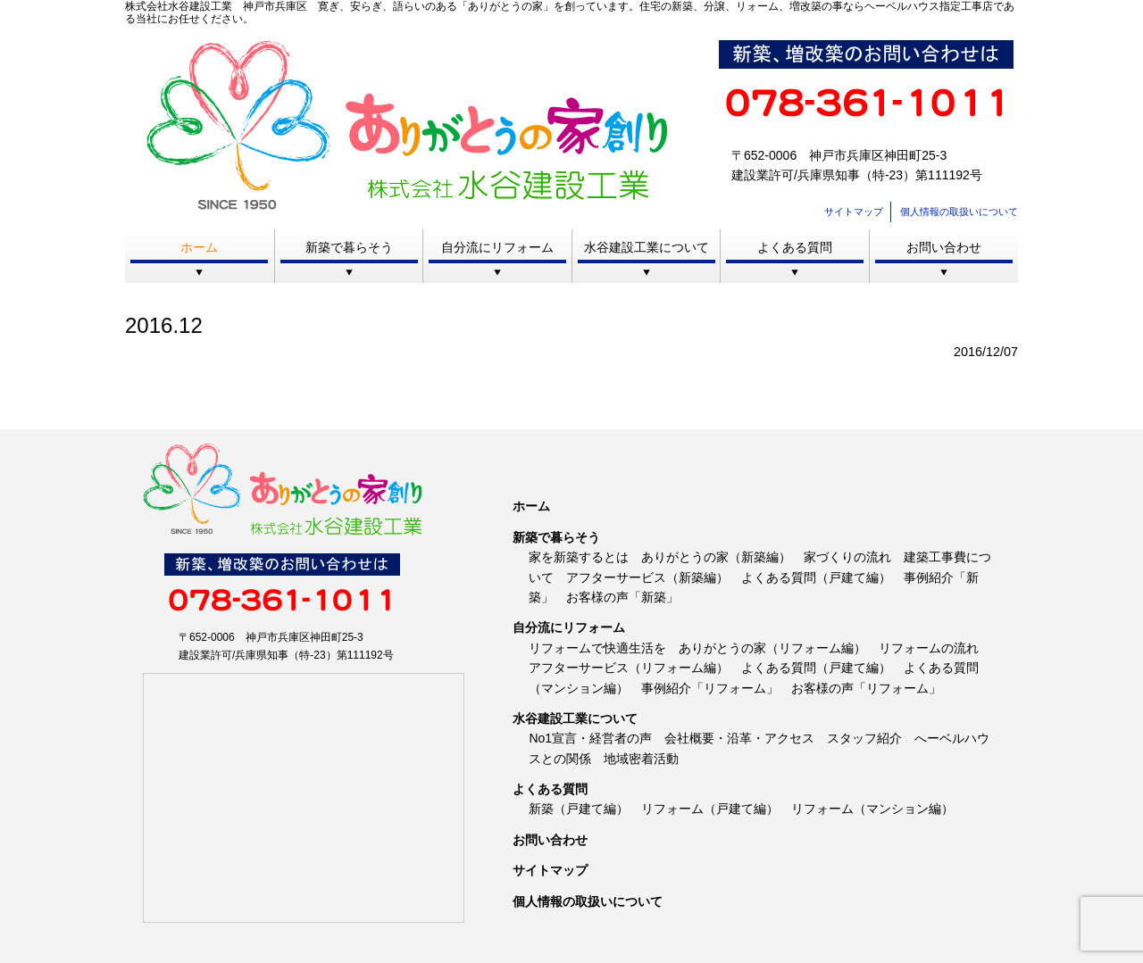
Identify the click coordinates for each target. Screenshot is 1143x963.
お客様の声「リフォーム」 (866, 688)
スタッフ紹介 (864, 738)
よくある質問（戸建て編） (816, 577)
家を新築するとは (579, 557)
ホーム (199, 247)
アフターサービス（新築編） (647, 577)
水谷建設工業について (646, 247)
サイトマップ (853, 211)
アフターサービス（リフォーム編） (629, 667)
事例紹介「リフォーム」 (710, 688)
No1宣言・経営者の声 (590, 738)
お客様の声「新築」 (622, 597)
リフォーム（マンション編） (872, 808)
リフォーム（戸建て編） (710, 808)
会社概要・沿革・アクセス (739, 738)
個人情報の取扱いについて (959, 211)
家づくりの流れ (847, 557)
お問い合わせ (943, 247)
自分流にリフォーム (497, 247)
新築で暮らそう (349, 247)
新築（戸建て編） (579, 808)
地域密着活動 (641, 758)
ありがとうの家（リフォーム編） (772, 648)
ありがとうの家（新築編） (716, 557)
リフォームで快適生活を (597, 648)
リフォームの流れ (929, 648)
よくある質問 (794, 247)
